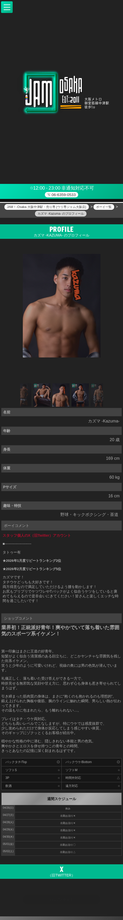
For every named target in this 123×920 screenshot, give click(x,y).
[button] (7, 7)
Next (100, 396)
